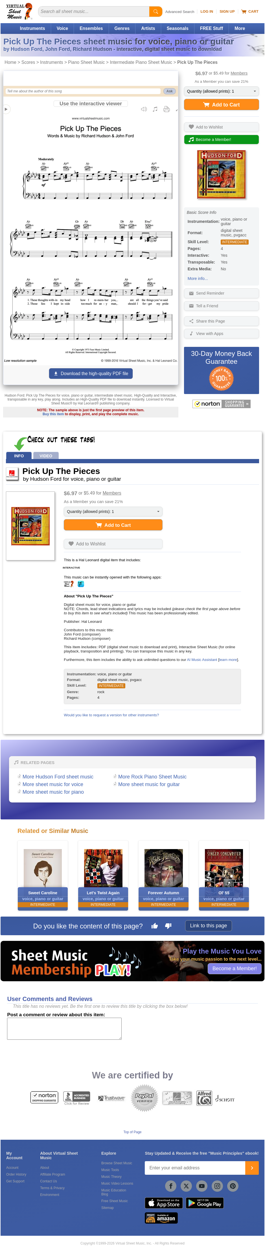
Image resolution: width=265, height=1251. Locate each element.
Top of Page (132, 1132)
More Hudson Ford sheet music (58, 777)
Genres (122, 28)
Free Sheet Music (114, 1201)
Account (12, 1168)
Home (10, 62)
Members (239, 73)
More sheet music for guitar (149, 784)
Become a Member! (235, 968)
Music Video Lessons (117, 1183)
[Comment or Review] (64, 1029)
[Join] (252, 1168)
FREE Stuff (211, 28)
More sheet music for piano (53, 792)
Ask (170, 91)
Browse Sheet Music (116, 1163)
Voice (62, 28)
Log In (206, 11)
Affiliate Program (52, 1174)
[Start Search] (155, 11)
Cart (250, 11)
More (240, 28)
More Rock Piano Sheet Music (152, 777)
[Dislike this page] (168, 926)
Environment (49, 1195)
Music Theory (111, 1177)
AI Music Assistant (202, 660)
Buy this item (53, 414)
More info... (198, 278)
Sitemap (107, 1208)
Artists (148, 28)
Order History (16, 1174)
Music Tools (110, 1170)
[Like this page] (154, 926)
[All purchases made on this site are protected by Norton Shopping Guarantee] (221, 404)
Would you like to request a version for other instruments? (111, 715)
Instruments (32, 28)
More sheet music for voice (53, 784)
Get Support (15, 1181)
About (44, 1168)
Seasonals (178, 28)
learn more (228, 660)
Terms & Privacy (52, 1188)
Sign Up (227, 11)
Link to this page (208, 925)
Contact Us (48, 1181)
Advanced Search (179, 12)
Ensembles (91, 28)
